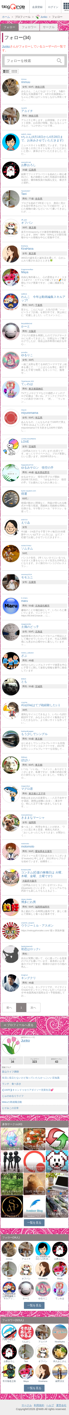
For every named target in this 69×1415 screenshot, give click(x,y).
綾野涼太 (59, 1381)
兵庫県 (32, 582)
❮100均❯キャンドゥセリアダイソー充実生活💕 (28, 1090)
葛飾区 (39, 388)
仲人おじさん (59, 1361)
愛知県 (38, 851)
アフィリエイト (12, 1216)
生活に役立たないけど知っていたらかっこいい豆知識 (30, 1077)
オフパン (26, 1278)
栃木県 (38, 472)
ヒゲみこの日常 (10, 1108)
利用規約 (39, 1405)
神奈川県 (40, 86)
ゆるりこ (42, 1298)
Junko (6, 46)
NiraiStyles (60, 1342)
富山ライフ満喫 (10, 1071)
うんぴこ (26, 1342)
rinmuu (9, 1259)
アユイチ (26, 1259)
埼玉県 (38, 417)
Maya (59, 1278)
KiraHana (42, 1278)
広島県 (32, 169)
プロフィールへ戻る (20, 1025)
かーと (26, 1298)
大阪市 (33, 880)
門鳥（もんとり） (9, 1340)
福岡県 (32, 822)
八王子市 (40, 793)
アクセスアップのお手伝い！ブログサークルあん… (57, 1169)
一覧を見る (34, 1222)
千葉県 (38, 305)
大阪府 (32, 331)
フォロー (12, 1060)
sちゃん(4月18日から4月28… (43, 1258)
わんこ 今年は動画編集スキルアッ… (9, 1296)
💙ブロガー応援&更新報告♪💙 (57, 1192)
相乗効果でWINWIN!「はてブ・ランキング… (34, 1169)
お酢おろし (59, 1259)
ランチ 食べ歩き (11, 1083)
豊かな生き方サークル (12, 1192)
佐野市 (45, 472)
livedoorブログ (34, 1216)
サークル (49, 27)
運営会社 (61, 1405)
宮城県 (32, 446)
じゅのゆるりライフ (13, 1096)
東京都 (32, 227)
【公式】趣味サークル (57, 1215)
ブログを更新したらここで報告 (57, 1147)
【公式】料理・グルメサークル (34, 1147)
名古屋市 (47, 851)
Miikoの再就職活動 (12, 1102)
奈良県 (38, 198)
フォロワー (29, 27)
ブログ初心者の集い (12, 1149)
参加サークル (56, 1060)
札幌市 (45, 605)
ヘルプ (50, 1405)
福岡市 (45, 906)
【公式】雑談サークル (34, 1192)
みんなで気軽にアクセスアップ (12, 1170)
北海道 (38, 605)
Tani (9, 1278)
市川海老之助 (9, 1381)
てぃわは (59, 1298)
